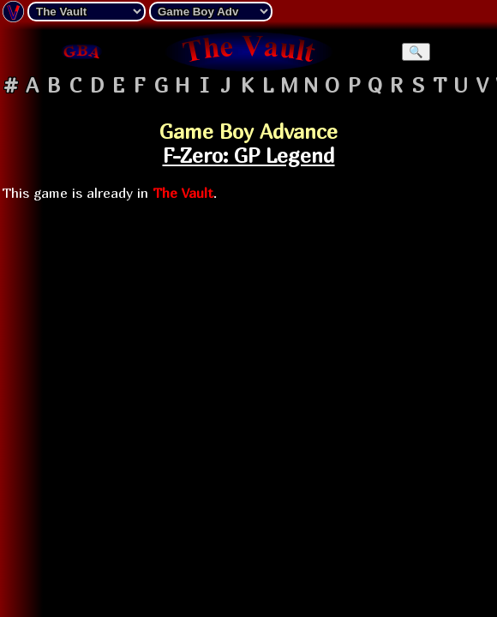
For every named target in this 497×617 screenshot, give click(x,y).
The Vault (183, 192)
